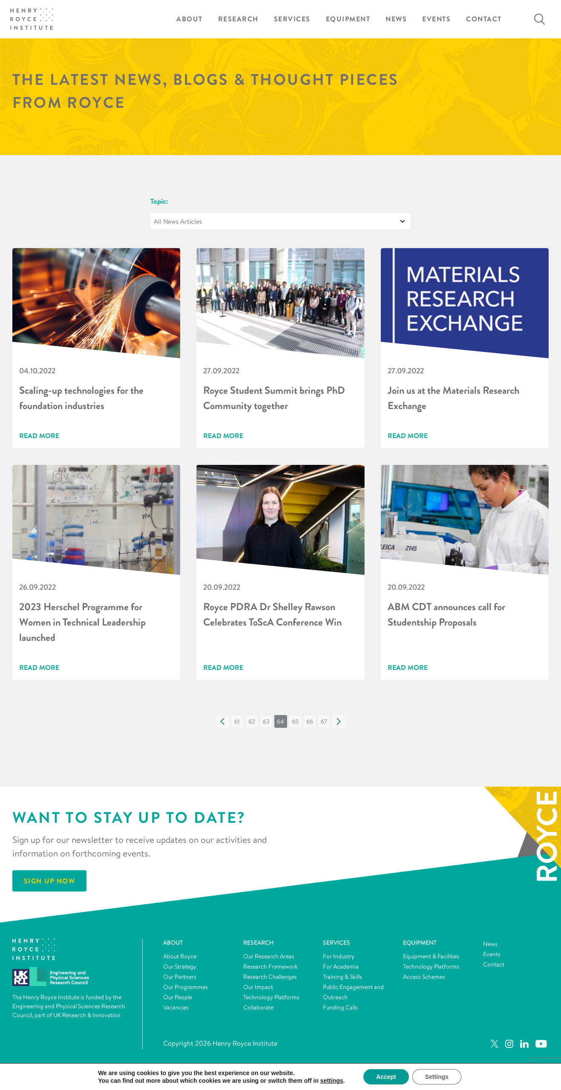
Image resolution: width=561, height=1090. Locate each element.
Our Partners (179, 976)
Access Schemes (424, 976)
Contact (484, 19)
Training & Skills (342, 976)
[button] (222, 721)
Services (292, 19)
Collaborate (258, 1007)
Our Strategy (179, 966)
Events (436, 19)
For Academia (341, 966)
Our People (177, 997)
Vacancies (176, 1007)
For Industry (338, 956)
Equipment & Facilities (431, 956)
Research (238, 19)
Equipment (348, 19)
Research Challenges (270, 976)
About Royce (179, 956)
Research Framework (270, 966)
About (189, 19)
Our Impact (258, 987)
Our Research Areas (268, 956)
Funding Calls (340, 1007)
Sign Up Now (49, 881)
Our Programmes (185, 987)
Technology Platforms (271, 997)
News (396, 19)
